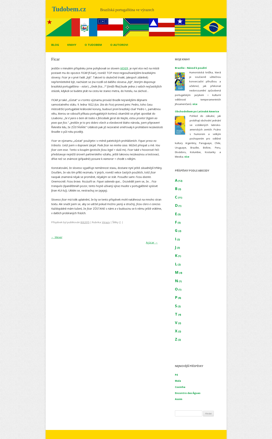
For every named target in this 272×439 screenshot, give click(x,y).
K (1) (178, 256)
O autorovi (119, 45)
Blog (55, 45)
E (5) (178, 214)
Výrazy (106, 222)
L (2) (178, 264)
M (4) (178, 272)
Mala (178, 380)
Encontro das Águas (187, 393)
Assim (178, 399)
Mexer (56, 237)
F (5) (178, 222)
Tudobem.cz (69, 9)
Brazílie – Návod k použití (191, 68)
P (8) (178, 298)
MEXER (124, 68)
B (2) (178, 189)
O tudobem (93, 45)
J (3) (177, 247)
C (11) (178, 197)
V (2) (178, 323)
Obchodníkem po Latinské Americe (197, 111)
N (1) (178, 281)
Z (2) (178, 339)
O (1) (178, 289)
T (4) (178, 314)
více (194, 104)
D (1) (178, 206)
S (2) (178, 306)
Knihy (71, 45)
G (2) (178, 231)
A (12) (178, 180)
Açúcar (152, 242)
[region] (136, 27)
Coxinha (180, 387)
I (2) (177, 239)
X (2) (178, 331)
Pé (176, 374)
